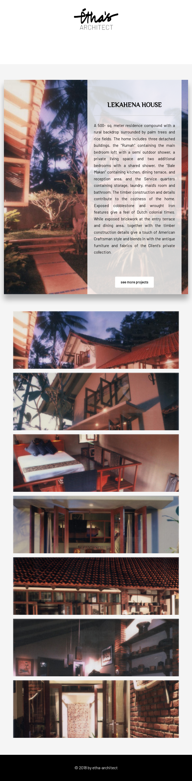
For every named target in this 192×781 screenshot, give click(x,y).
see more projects (134, 282)
